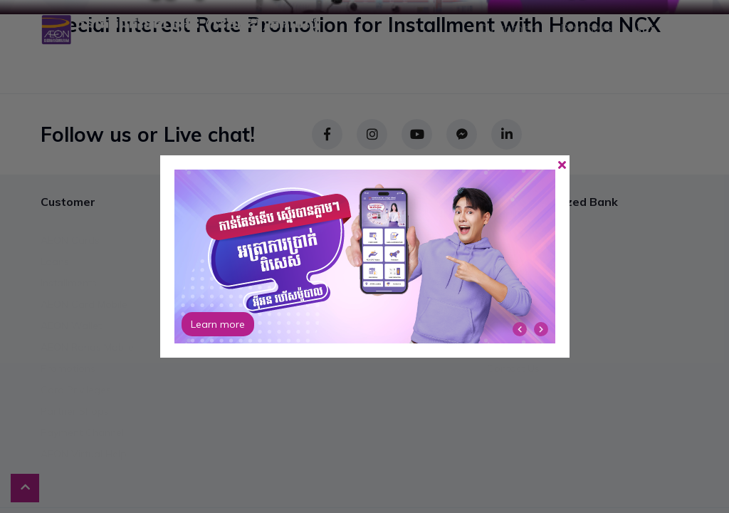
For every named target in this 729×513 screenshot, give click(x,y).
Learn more (218, 324)
